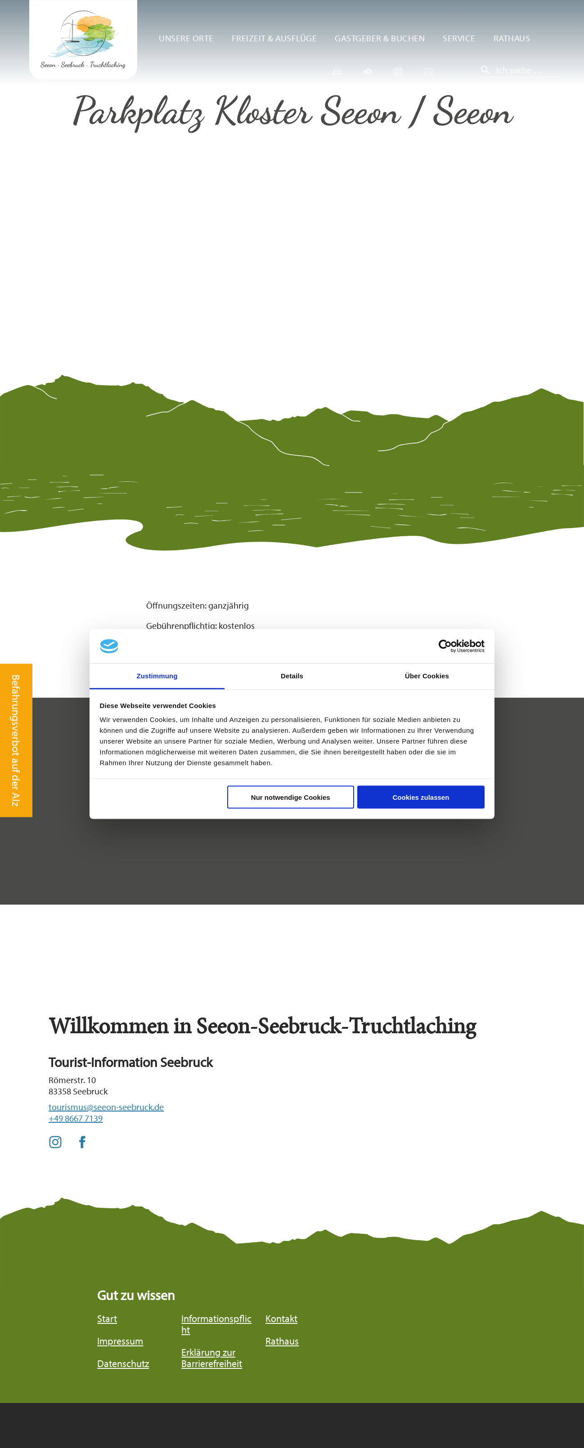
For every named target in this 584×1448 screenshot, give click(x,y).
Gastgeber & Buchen (380, 38)
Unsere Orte (186, 38)
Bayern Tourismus (490, 1409)
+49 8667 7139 (76, 1118)
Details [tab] (292, 676)
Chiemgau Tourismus (403, 1415)
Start (107, 1318)
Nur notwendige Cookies (290, 797)
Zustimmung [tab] (157, 676)
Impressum (120, 1341)
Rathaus (512, 38)
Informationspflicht (216, 1324)
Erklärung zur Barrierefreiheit (211, 1358)
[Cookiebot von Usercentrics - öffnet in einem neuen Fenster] (445, 646)
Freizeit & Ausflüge (274, 38)
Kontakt (281, 1318)
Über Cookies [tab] (427, 676)
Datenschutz (123, 1363)
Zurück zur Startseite (83, 40)
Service (459, 38)
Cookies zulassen (420, 797)
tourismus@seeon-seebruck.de (106, 1106)
